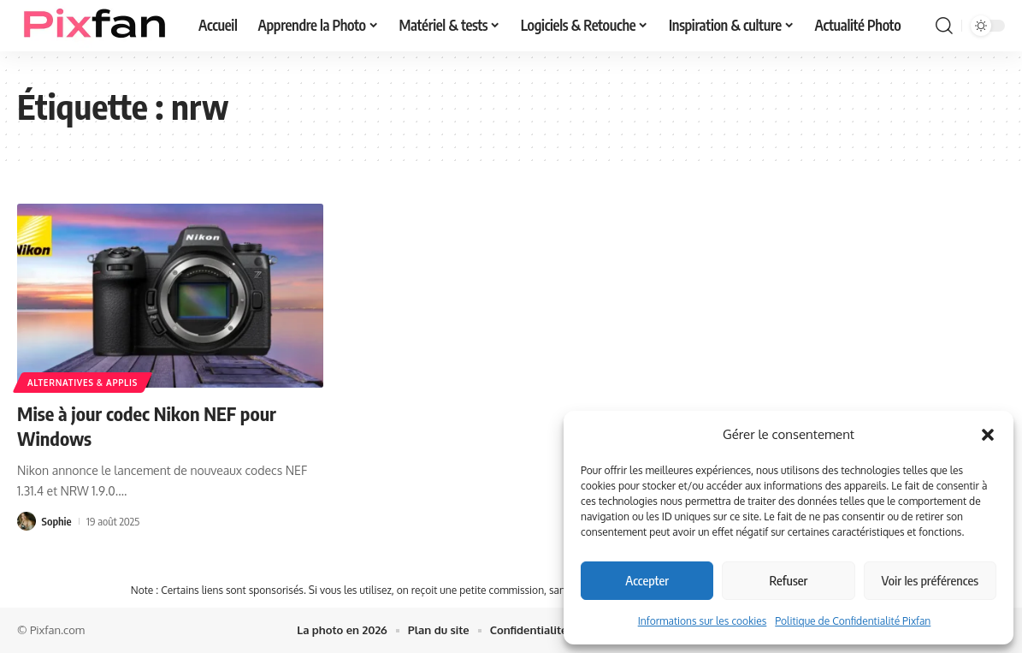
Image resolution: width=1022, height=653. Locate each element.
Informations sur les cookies (702, 620)
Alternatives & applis (82, 382)
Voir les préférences (930, 580)
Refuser (789, 580)
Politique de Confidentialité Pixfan (852, 620)
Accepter (647, 580)
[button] (987, 434)
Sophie (57, 521)
